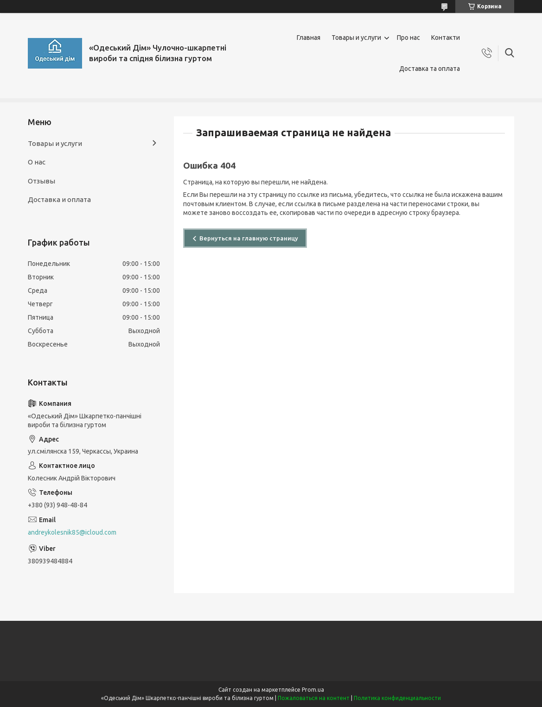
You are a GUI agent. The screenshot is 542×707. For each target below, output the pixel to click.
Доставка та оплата (429, 68)
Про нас (408, 37)
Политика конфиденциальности (397, 698)
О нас (36, 162)
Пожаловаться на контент (314, 698)
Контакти (445, 37)
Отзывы (41, 181)
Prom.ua (313, 690)
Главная (308, 37)
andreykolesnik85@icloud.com (72, 532)
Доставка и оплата (59, 199)
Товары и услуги (356, 37)
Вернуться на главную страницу (248, 238)
